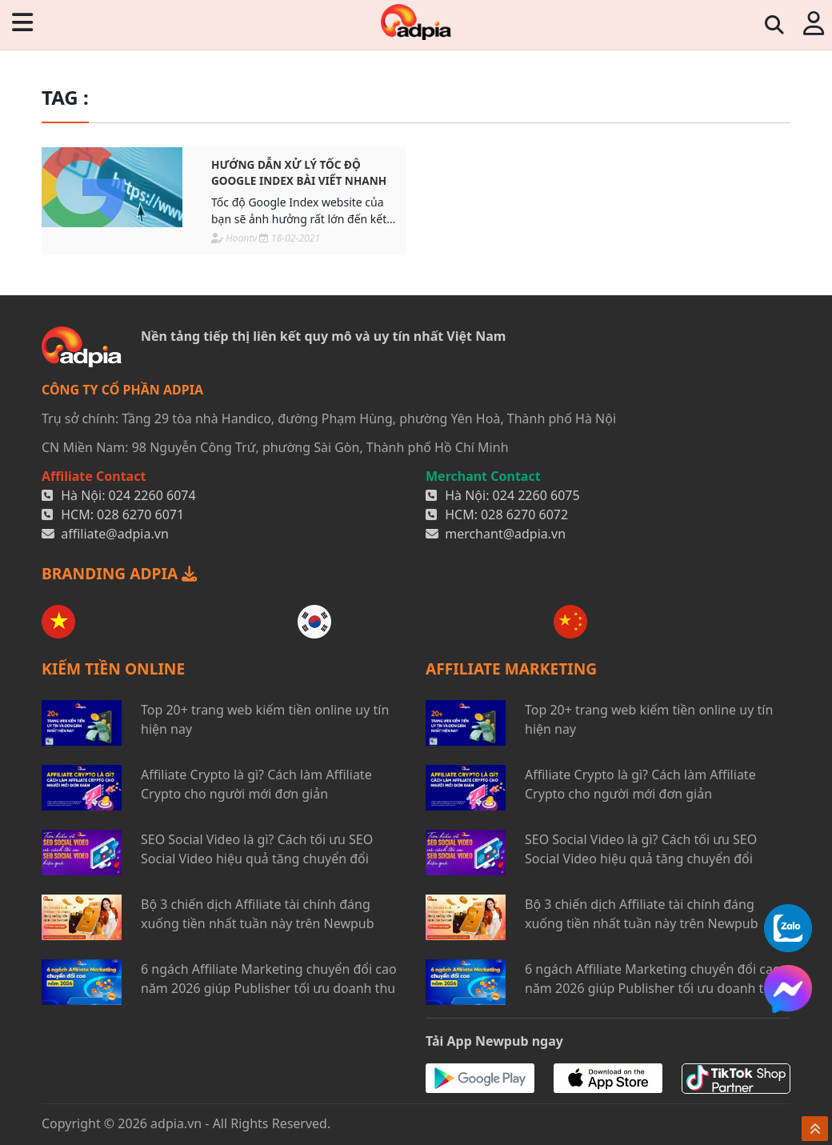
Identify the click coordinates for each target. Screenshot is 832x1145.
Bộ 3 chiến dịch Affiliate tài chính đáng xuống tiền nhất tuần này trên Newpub (257, 913)
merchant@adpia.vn (505, 533)
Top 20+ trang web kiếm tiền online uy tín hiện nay (265, 719)
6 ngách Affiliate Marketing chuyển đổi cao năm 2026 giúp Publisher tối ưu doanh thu (269, 978)
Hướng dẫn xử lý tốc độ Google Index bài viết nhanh (298, 172)
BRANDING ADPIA (119, 573)
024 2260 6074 (152, 495)
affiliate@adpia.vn (115, 533)
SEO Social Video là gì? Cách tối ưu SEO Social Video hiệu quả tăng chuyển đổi (257, 849)
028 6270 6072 (524, 514)
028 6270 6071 (140, 514)
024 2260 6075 (536, 495)
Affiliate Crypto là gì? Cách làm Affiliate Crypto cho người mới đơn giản (256, 784)
